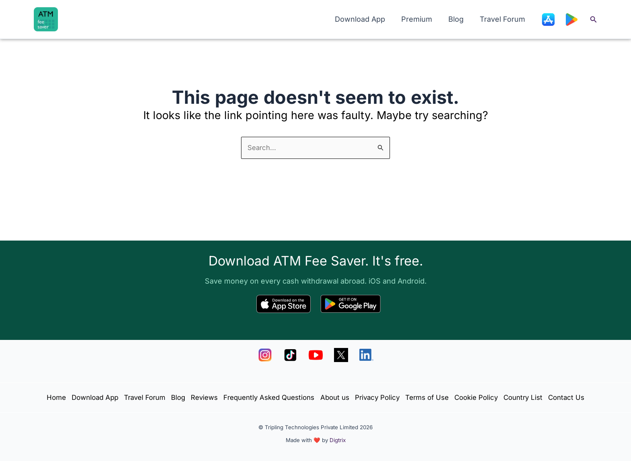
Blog (458, 19)
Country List (292, 395)
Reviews (242, 375)
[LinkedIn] (366, 331)
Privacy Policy (434, 375)
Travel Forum (503, 19)
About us (386, 375)
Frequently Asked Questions (314, 375)
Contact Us (341, 395)
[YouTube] (316, 331)
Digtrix (338, 440)
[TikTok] (290, 331)
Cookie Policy (544, 375)
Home (74, 375)
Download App (365, 19)
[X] (341, 331)
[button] (593, 19)
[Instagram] (265, 331)
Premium (420, 19)
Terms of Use (489, 375)
